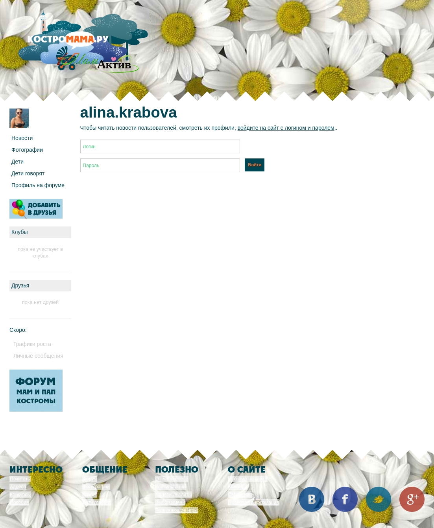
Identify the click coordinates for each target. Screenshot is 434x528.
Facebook (345, 499)
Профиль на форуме (38, 185)
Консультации (170, 486)
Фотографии (27, 150)
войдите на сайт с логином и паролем (286, 128)
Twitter (378, 499)
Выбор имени (170, 502)
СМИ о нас (240, 494)
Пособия (19, 502)
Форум (90, 479)
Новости (22, 138)
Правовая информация (253, 502)
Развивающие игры (176, 510)
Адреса (18, 486)
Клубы (90, 494)
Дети (17, 161)
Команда (237, 486)
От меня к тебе (171, 479)
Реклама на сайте (248, 479)
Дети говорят (27, 173)
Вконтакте (311, 499)
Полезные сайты (173, 494)
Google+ (412, 499)
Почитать (20, 479)
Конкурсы (20, 494)
